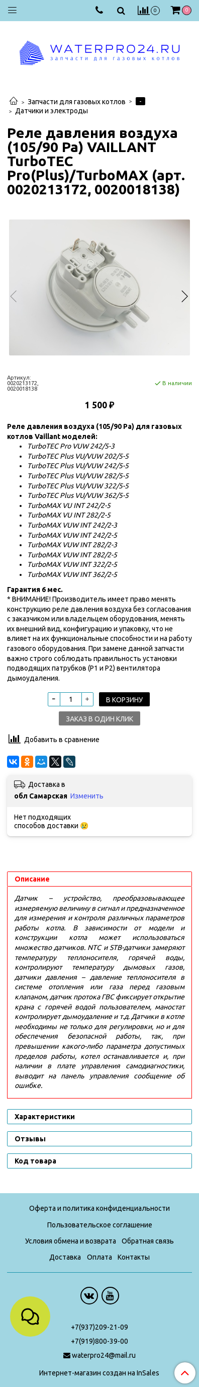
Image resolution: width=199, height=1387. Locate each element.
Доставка (65, 1257)
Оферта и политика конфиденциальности (99, 1208)
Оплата (99, 1257)
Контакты (134, 1257)
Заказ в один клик (99, 719)
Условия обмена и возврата (70, 1241)
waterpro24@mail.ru (104, 1355)
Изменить (87, 796)
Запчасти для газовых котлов (77, 102)
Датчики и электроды (51, 111)
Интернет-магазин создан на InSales (99, 1372)
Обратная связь (148, 1241)
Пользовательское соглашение (99, 1225)
